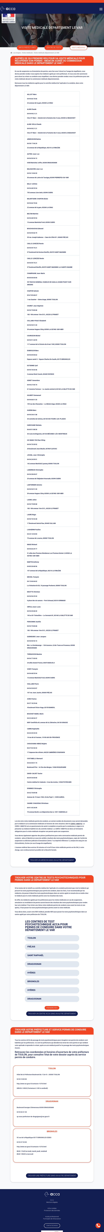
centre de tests (53, 47)
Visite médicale (27, 53)
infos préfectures (27, 47)
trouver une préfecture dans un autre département (52, 1176)
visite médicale (78, 47)
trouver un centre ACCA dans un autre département (52, 1014)
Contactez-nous (52, 1225)
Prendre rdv (52, 1008)
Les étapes (17, 53)
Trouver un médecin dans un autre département (52, 860)
